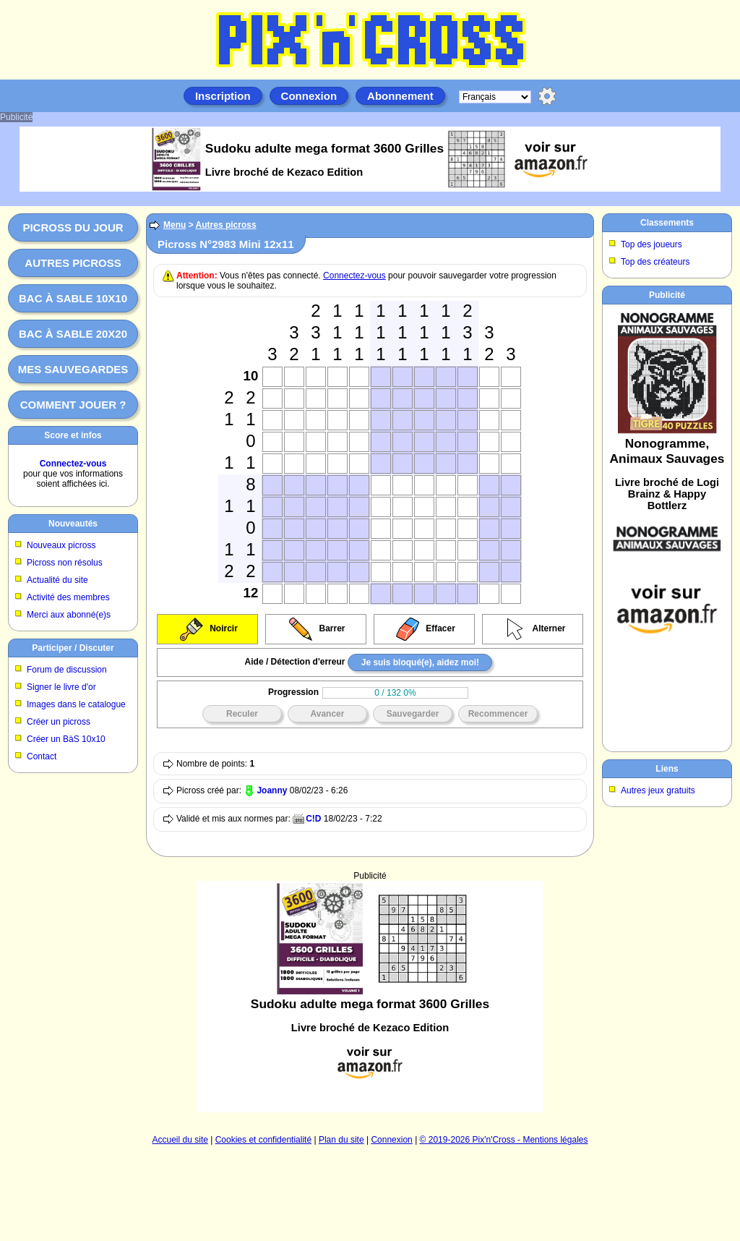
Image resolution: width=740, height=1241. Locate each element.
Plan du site (341, 1140)
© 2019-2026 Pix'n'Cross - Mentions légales (504, 1140)
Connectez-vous (73, 464)
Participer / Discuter (72, 648)
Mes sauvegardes (73, 369)
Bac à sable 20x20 (73, 334)
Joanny (272, 790)
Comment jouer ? (73, 404)
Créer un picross (58, 722)
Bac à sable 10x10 (73, 298)
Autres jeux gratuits (658, 790)
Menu (174, 225)
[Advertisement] (370, 996)
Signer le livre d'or (61, 687)
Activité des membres (68, 597)
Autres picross (73, 263)
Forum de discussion (67, 670)
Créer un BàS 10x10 (66, 739)
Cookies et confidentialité (263, 1140)
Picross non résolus (65, 563)
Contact (41, 756)
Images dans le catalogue (76, 704)
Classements (667, 223)
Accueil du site (180, 1140)
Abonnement (400, 96)
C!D (313, 819)
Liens (666, 769)
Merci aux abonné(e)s (69, 615)
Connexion (309, 96)
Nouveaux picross (61, 545)
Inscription (223, 96)
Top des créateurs (655, 262)
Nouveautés (73, 524)
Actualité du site (57, 580)
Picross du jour (72, 227)
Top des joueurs (651, 244)
